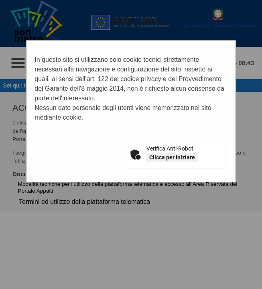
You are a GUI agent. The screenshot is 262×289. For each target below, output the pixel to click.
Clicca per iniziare (172, 157)
